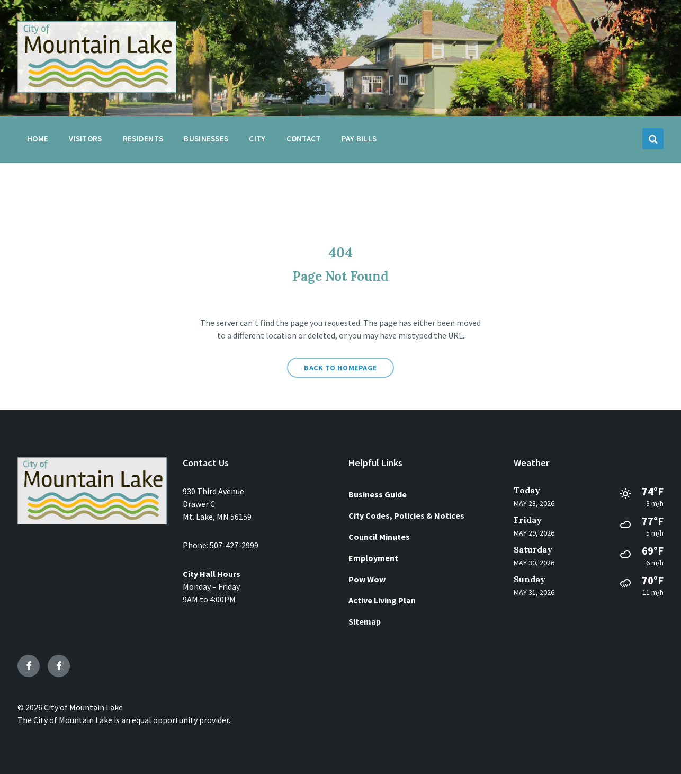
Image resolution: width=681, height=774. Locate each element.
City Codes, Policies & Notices (406, 515)
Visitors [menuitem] (85, 139)
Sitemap (364, 621)
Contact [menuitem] (303, 139)
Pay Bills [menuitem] (359, 139)
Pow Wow (367, 579)
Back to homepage (340, 367)
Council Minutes (379, 536)
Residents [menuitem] (143, 139)
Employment (373, 558)
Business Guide (377, 494)
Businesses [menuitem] (206, 139)
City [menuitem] (257, 139)
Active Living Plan (382, 600)
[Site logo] (96, 89)
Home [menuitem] (37, 139)
